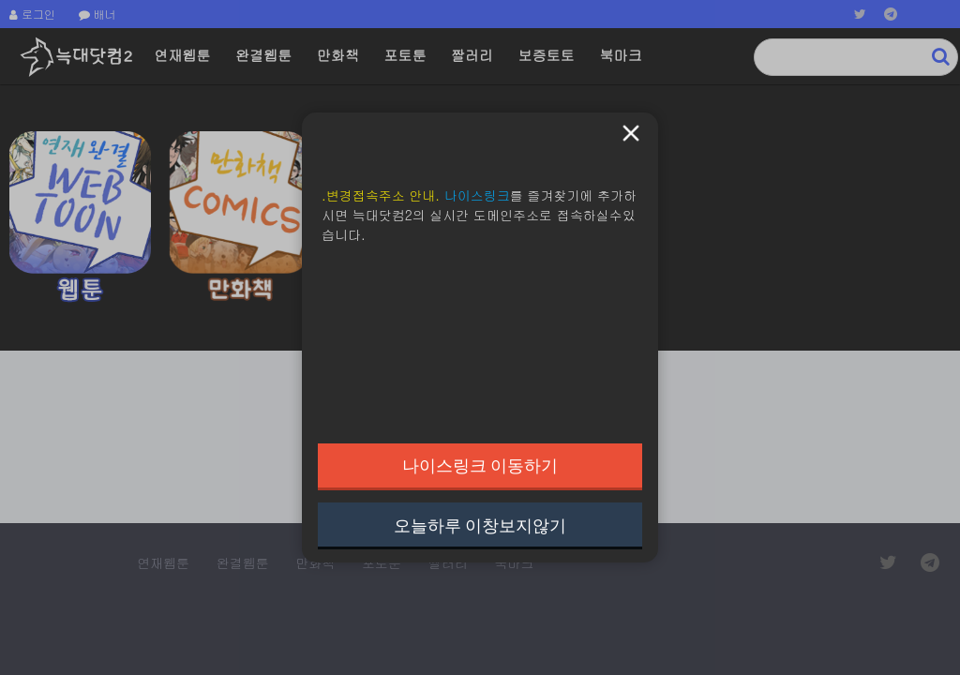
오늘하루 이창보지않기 (480, 525)
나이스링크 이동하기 (480, 465)
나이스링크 (477, 195)
